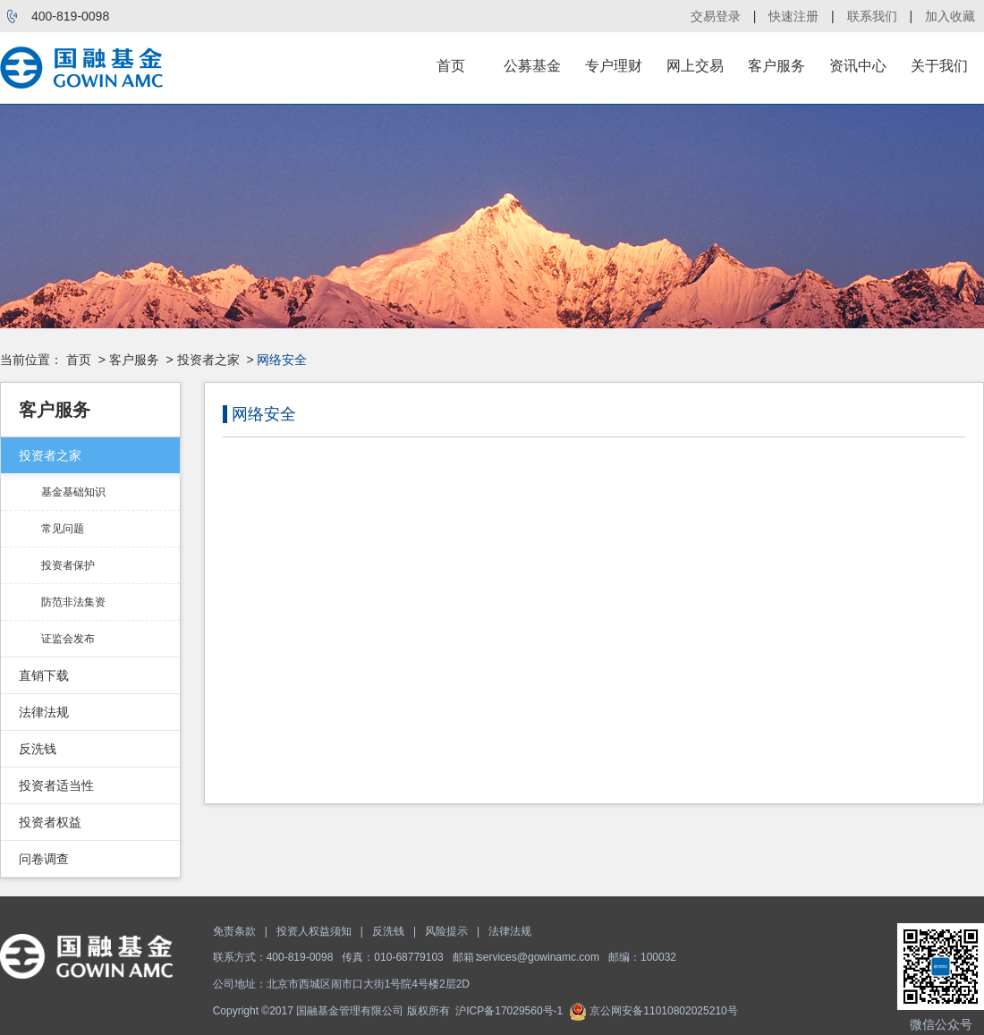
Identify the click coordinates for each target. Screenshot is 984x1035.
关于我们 (939, 65)
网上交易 (695, 65)
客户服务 (776, 65)
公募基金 (532, 65)
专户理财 (613, 65)
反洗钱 (37, 749)
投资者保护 (68, 565)
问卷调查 (44, 859)
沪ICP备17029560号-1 (509, 1011)
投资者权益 (50, 822)
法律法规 (44, 712)
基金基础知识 (73, 492)
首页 (451, 65)
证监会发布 (68, 638)
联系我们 (872, 16)
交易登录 (716, 16)
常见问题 (62, 528)
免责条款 (234, 931)
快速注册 (793, 16)
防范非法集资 (73, 602)
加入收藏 (950, 16)
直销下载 (44, 675)
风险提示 (446, 931)
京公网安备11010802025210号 (653, 1011)
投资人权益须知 (314, 931)
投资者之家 (208, 359)
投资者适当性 (56, 785)
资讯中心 (857, 65)
